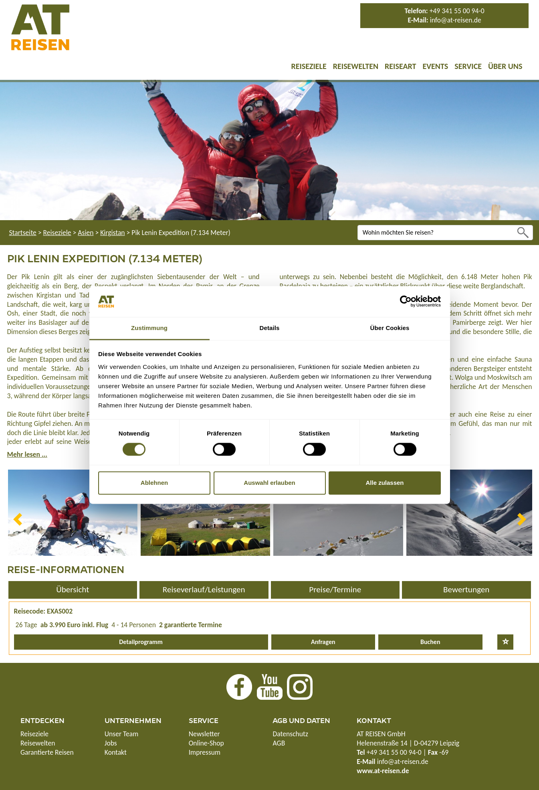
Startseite (22, 232)
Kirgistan (112, 232)
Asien (85, 232)
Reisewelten (355, 66)
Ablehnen (154, 482)
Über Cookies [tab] (390, 327)
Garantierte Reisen (47, 752)
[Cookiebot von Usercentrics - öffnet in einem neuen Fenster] (406, 302)
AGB (279, 743)
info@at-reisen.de (455, 20)
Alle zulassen (384, 482)
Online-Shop (206, 743)
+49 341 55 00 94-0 (457, 10)
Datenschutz (290, 733)
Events (435, 66)
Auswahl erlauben (269, 482)
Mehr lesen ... (27, 454)
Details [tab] (270, 327)
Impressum (204, 752)
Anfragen (323, 642)
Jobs (111, 743)
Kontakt (116, 752)
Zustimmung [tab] (149, 327)
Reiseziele (308, 66)
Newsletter (204, 733)
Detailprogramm (141, 642)
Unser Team (122, 733)
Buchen (430, 642)
